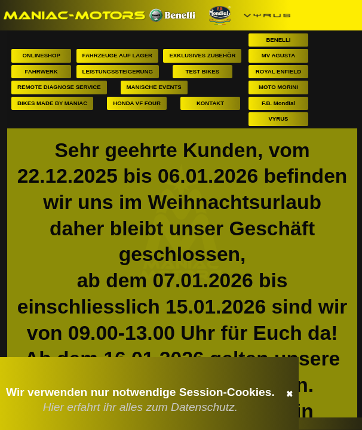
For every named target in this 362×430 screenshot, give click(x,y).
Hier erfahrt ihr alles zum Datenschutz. (140, 407)
